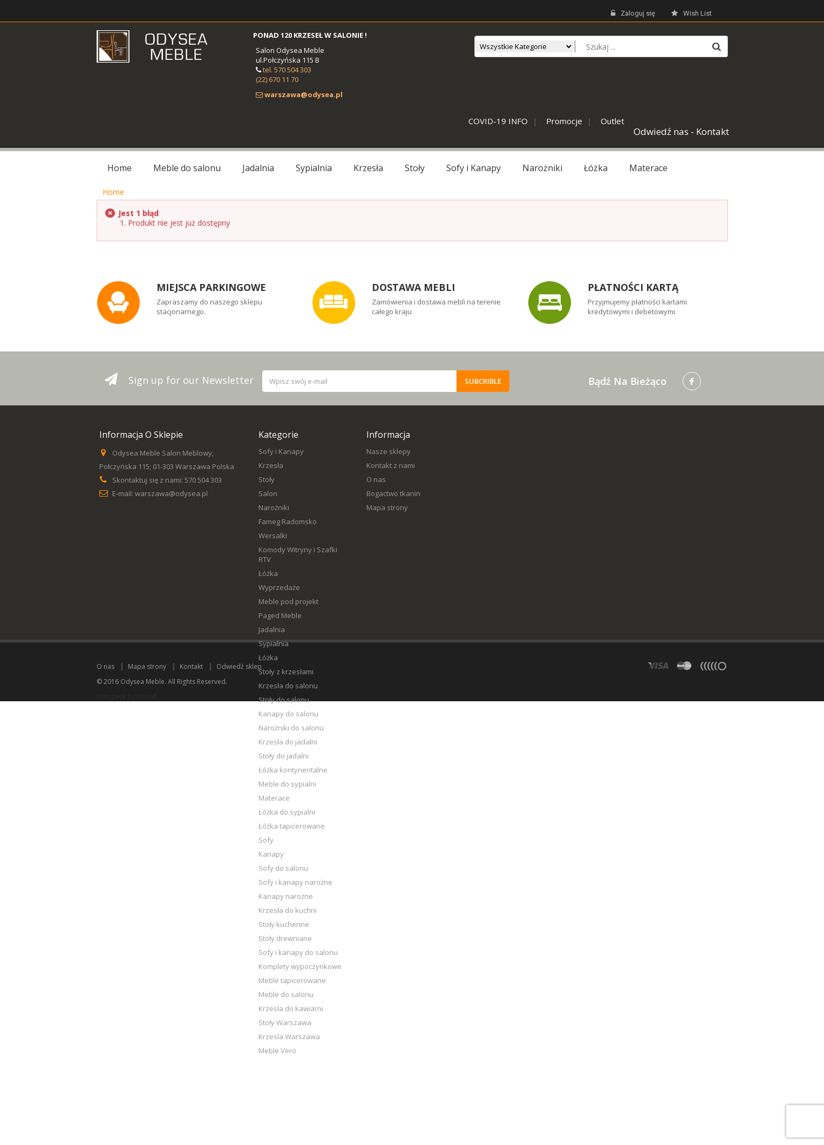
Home (113, 192)
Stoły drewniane (285, 938)
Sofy (266, 840)
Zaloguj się (633, 13)
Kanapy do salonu (288, 714)
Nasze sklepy (388, 451)
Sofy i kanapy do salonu (298, 952)
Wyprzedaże (279, 587)
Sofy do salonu (283, 868)
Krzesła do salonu (288, 685)
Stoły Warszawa (284, 1022)
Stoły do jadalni (283, 756)
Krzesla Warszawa (289, 1036)
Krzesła (270, 465)
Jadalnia (271, 629)
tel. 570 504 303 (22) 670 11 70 (283, 74)
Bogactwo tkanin (393, 493)
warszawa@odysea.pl (171, 493)
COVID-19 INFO (498, 121)
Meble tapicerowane (292, 980)
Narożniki (273, 507)
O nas (376, 479)
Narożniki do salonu (291, 728)
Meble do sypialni (287, 784)
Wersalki (272, 535)
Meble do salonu (286, 994)
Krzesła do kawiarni (290, 1008)
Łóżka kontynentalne (293, 770)
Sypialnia (273, 643)
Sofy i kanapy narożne (295, 882)
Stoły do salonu (283, 699)
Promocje (564, 121)
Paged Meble (280, 615)
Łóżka (268, 573)
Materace (274, 798)
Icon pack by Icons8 (126, 1139)
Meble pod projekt (288, 601)
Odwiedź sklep (239, 1110)
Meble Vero (277, 1050)
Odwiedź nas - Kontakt (681, 131)
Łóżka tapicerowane (291, 826)
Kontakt (191, 1110)
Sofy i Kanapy (281, 451)
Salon (267, 493)
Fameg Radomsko (287, 521)
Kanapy (271, 854)
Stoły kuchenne (283, 924)
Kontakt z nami (390, 465)
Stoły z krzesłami (286, 671)
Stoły (266, 479)
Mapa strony (387, 507)
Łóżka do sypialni (286, 812)
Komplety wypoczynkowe (300, 966)
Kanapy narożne (285, 896)
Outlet (612, 121)
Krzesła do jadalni (287, 742)
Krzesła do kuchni (287, 910)
